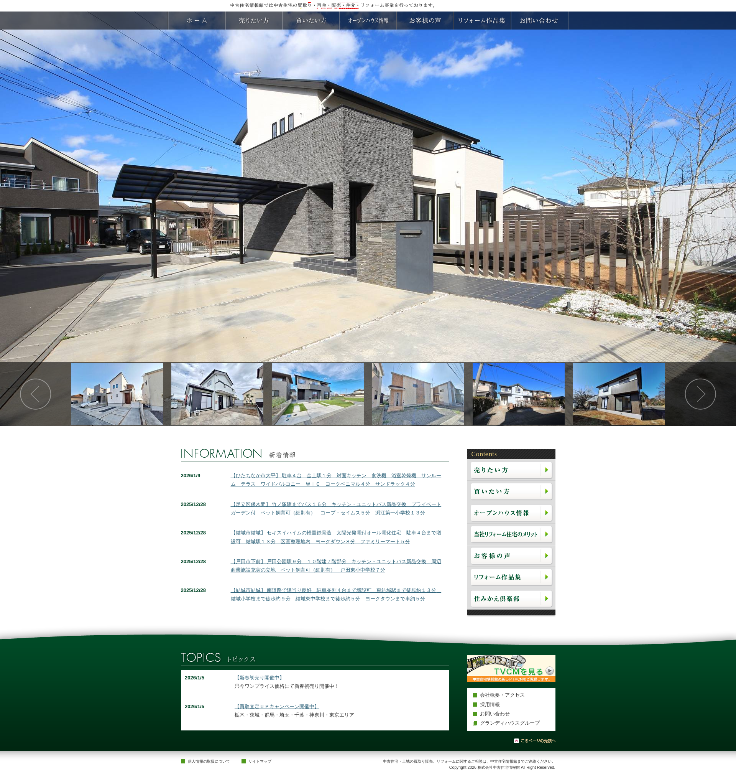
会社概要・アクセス (502, 695)
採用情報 (490, 704)
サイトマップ (259, 761)
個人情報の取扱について (209, 761)
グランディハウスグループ (510, 723)
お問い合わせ (495, 714)
